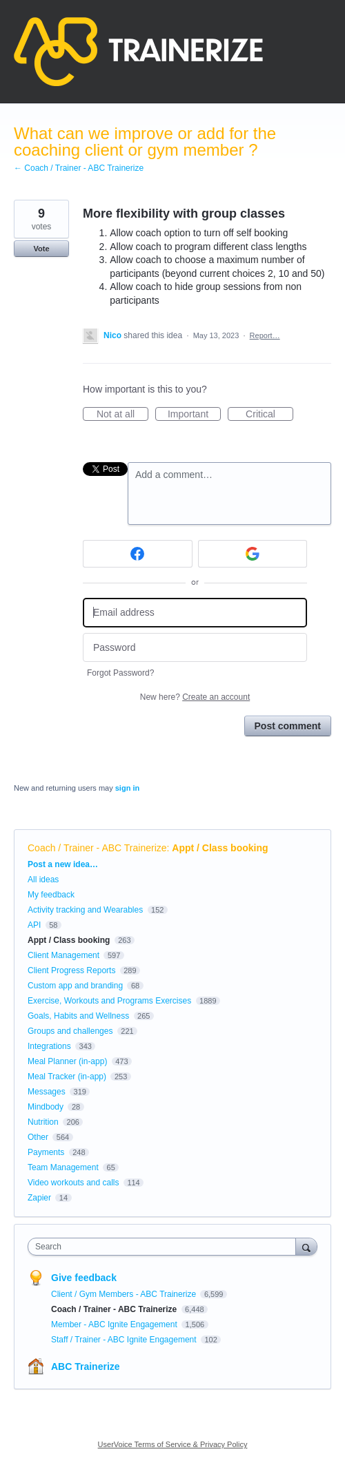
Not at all (122, 414)
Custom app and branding (75, 985)
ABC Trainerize (85, 1366)
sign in (127, 788)
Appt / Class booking (220, 847)
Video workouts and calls (73, 1182)
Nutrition (43, 1122)
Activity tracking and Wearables (85, 910)
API (34, 925)
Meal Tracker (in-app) (67, 1076)
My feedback (51, 895)
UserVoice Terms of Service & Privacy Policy (173, 1444)
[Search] (306, 1246)
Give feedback (84, 1277)
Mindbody (45, 1107)
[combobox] (164, 1246)
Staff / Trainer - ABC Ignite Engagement (125, 1339)
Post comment (288, 725)
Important (194, 414)
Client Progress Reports (71, 970)
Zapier (39, 1198)
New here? (195, 697)
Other (38, 1137)
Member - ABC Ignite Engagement (115, 1324)
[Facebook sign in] (138, 554)
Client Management (63, 955)
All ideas (43, 879)
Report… (265, 335)
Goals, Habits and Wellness (78, 1016)
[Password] (195, 648)
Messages (47, 1091)
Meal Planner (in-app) (67, 1061)
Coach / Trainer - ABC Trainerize (97, 847)
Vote (41, 249)
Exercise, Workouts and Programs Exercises (109, 1001)
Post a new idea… (63, 864)
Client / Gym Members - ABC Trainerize (124, 1294)
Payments (46, 1152)
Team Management (63, 1167)
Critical (269, 414)
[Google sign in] (253, 554)
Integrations (49, 1046)
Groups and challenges (70, 1031)
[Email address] (195, 612)
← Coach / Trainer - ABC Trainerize (79, 168)
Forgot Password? (120, 673)
